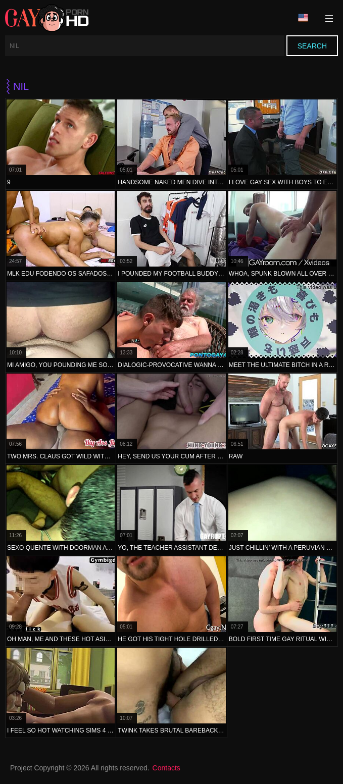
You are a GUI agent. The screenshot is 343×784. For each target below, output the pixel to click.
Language (303, 18)
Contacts (166, 768)
